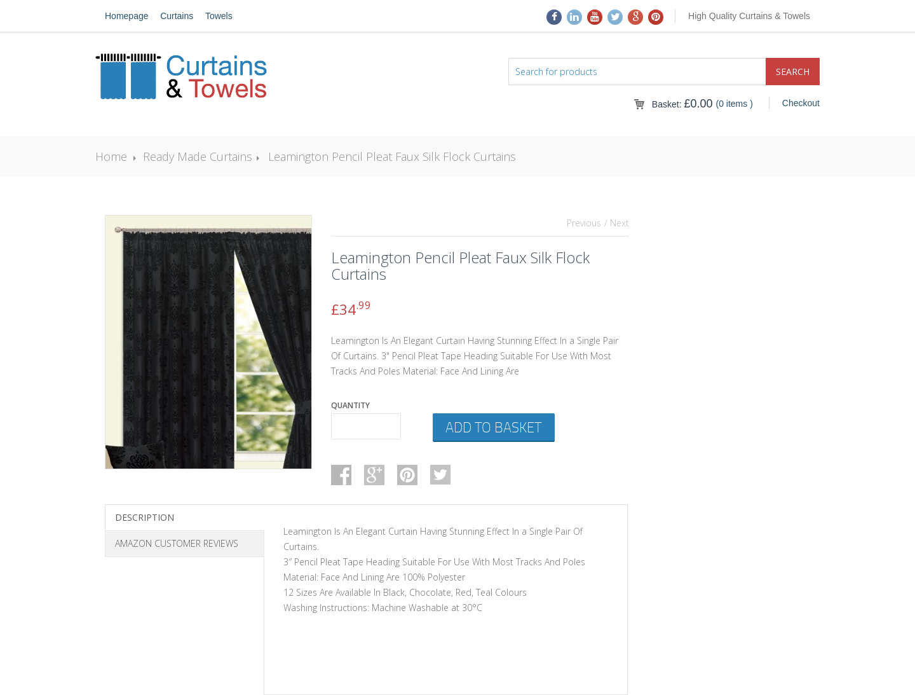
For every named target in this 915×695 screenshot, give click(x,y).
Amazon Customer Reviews (176, 543)
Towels (219, 16)
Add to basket (493, 427)
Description (144, 517)
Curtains (176, 16)
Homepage (127, 16)
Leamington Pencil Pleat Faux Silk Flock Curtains (392, 156)
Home (111, 156)
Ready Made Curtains (197, 156)
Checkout (801, 103)
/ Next (616, 223)
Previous (584, 223)
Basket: (682, 104)
